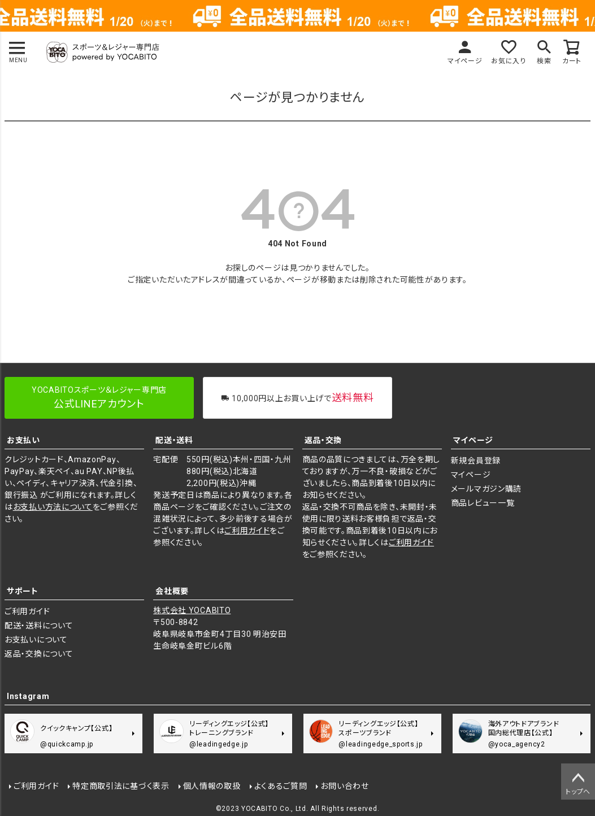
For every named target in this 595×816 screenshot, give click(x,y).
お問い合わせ (344, 786)
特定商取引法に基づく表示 (120, 786)
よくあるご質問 (280, 786)
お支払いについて (36, 639)
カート (571, 61)
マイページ (465, 61)
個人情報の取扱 (212, 786)
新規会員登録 (476, 460)
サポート (22, 591)
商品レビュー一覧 (483, 502)
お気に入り (508, 61)
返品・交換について (39, 653)
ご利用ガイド (247, 530)
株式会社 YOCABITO (192, 610)
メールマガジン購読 (486, 488)
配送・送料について (39, 625)
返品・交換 (323, 440)
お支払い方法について (53, 506)
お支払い (23, 440)
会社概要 (172, 591)
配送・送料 (174, 440)
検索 (544, 61)
